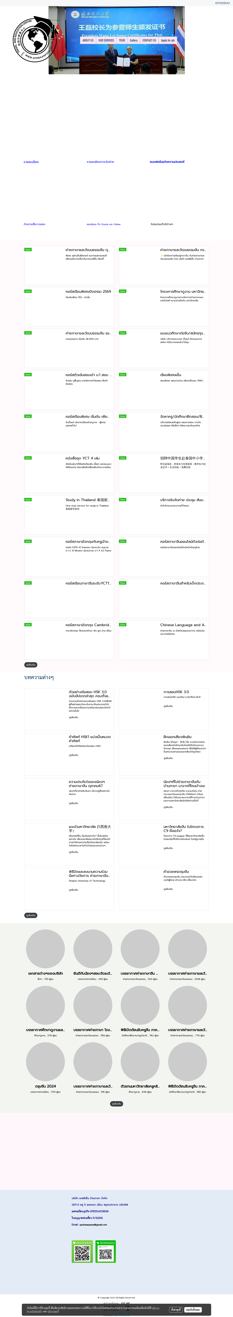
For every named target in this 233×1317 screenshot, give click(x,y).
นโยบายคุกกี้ (53, 1311)
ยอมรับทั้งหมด (193, 1309)
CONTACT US (149, 40)
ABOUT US (88, 40)
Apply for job (168, 40)
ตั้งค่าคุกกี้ (176, 1309)
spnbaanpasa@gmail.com (93, 1225)
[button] (180, 40)
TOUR (122, 40)
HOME (74, 40)
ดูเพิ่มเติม (30, 665)
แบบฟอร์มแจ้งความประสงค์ (167, 162)
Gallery (134, 40)
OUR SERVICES (106, 40)
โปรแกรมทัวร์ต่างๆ (162, 224)
